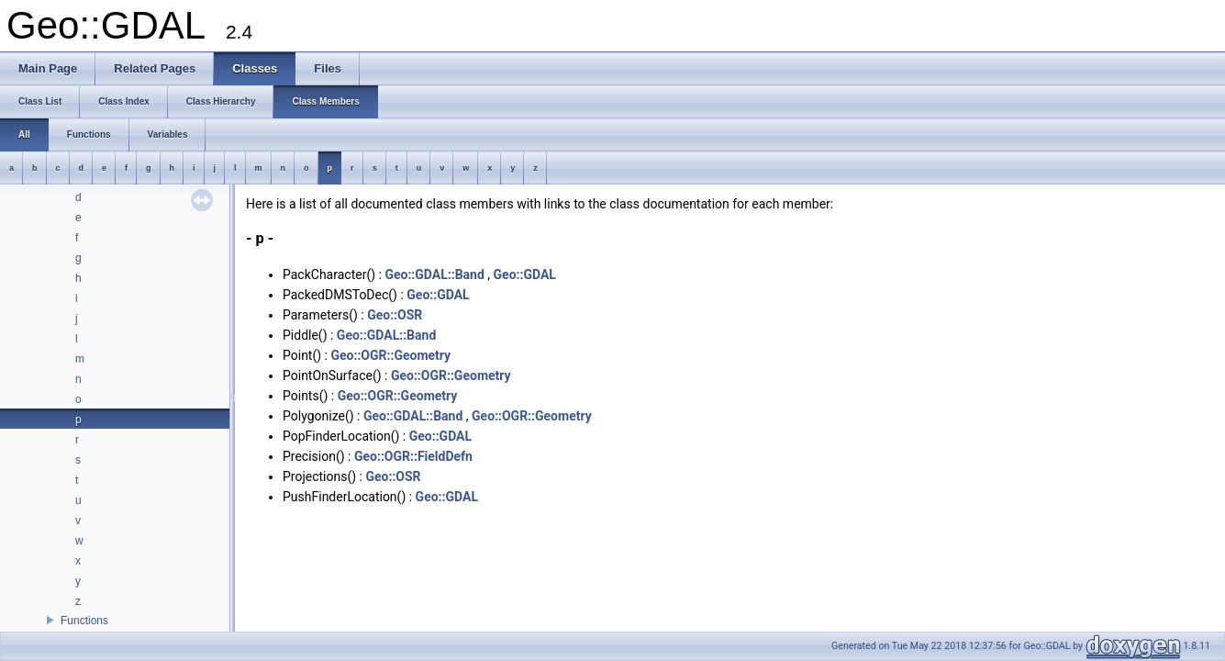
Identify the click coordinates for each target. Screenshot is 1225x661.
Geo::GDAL (525, 274)
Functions (84, 620)
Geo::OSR (394, 315)
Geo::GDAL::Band (434, 274)
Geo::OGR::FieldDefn (413, 456)
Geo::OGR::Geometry (390, 355)
